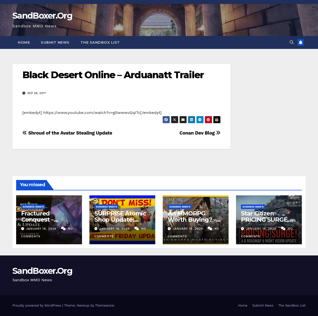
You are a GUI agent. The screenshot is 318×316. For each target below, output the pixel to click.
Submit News (55, 42)
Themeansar (104, 305)
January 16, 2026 (262, 228)
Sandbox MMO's (33, 206)
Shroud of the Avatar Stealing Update (67, 133)
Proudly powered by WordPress (37, 305)
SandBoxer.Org (42, 15)
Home (24, 42)
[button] (292, 42)
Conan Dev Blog (199, 133)
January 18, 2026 (42, 228)
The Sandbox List (100, 42)
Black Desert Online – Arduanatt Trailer (113, 75)
